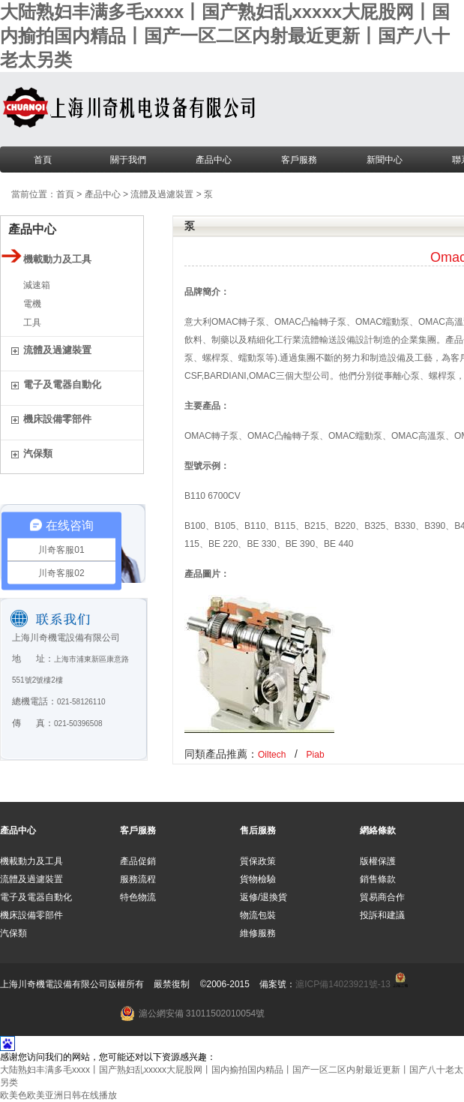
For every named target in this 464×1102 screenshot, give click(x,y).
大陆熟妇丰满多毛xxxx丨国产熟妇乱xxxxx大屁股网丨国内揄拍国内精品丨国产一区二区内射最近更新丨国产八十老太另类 (225, 36)
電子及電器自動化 (36, 897)
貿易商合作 (382, 897)
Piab (316, 754)
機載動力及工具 (31, 861)
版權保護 (378, 861)
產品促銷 (138, 861)
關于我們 (128, 160)
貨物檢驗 (258, 879)
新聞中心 (385, 160)
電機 (32, 304)
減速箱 (36, 285)
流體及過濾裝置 (161, 194)
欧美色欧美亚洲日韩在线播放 (58, 1095)
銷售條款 (378, 879)
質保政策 (258, 861)
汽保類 (13, 933)
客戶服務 (299, 160)
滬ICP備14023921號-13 (343, 984)
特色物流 (138, 897)
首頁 (43, 160)
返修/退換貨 (263, 897)
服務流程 (138, 879)
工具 (32, 322)
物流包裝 (258, 915)
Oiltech (272, 754)
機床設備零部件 (31, 915)
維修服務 (258, 933)
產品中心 (214, 160)
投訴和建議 (382, 915)
